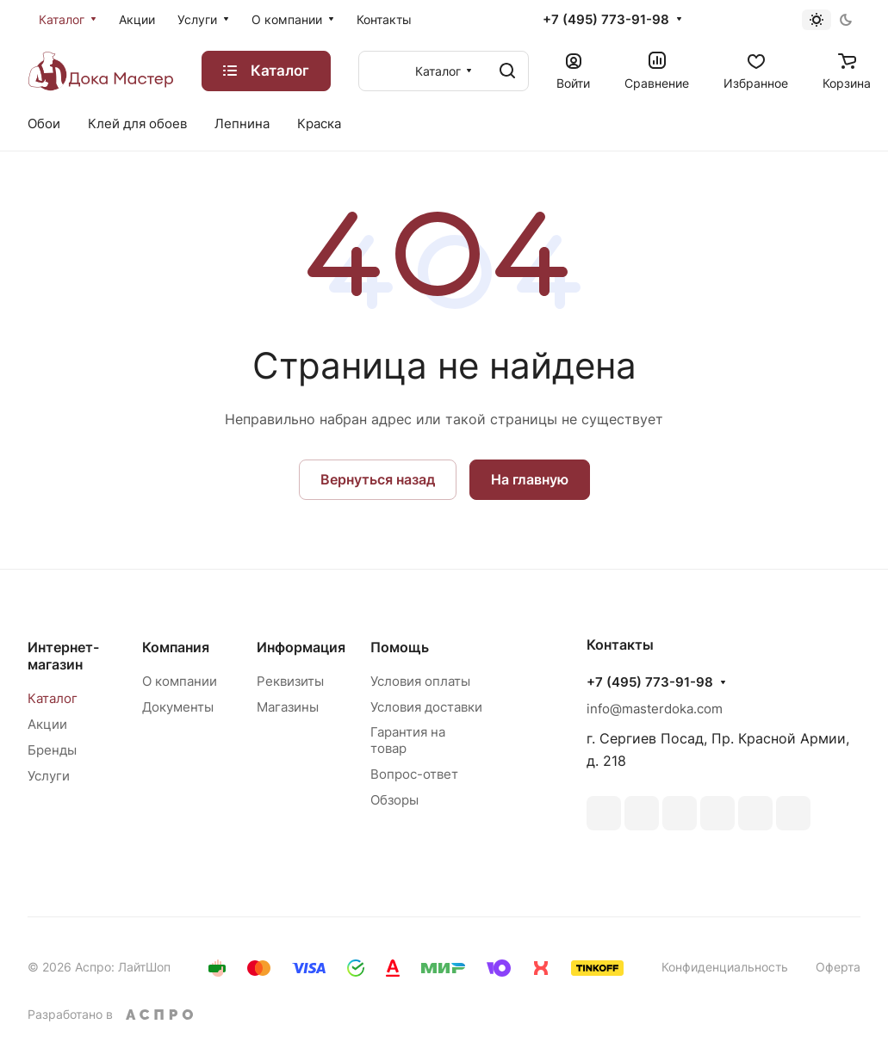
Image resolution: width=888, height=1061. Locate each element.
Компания (175, 647)
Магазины (288, 707)
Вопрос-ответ (414, 774)
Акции (47, 724)
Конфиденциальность (724, 966)
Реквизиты (290, 681)
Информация (301, 647)
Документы (178, 707)
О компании (179, 681)
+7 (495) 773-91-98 (606, 20)
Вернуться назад (377, 479)
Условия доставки (426, 707)
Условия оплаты (420, 681)
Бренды (52, 750)
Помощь (399, 647)
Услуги (49, 776)
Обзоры (394, 800)
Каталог (53, 698)
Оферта (838, 966)
